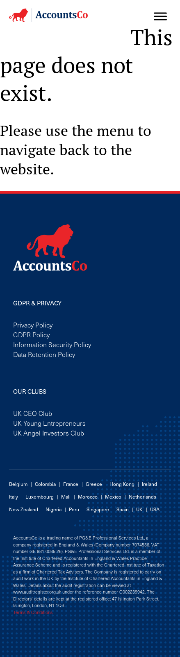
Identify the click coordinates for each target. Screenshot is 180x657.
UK (139, 509)
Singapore (98, 509)
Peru (74, 509)
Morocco (88, 496)
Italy (13, 496)
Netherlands (142, 496)
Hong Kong (121, 484)
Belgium (18, 484)
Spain (122, 509)
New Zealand (23, 509)
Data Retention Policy (44, 354)
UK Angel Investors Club (48, 433)
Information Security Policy (52, 344)
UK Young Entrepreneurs (49, 423)
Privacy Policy (32, 325)
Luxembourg (39, 496)
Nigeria (54, 509)
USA (154, 509)
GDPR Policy (31, 334)
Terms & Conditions (32, 612)
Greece (94, 484)
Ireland (149, 484)
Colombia (45, 484)
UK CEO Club (32, 413)
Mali (66, 496)
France (70, 484)
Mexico (113, 496)
